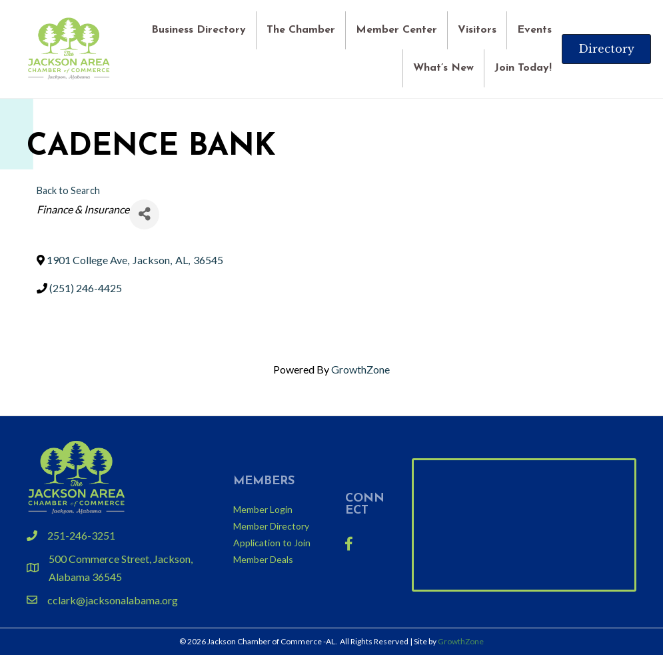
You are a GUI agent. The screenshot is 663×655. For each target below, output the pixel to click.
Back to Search (68, 190)
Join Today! (523, 68)
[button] (606, 49)
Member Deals (263, 559)
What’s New (443, 68)
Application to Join (272, 542)
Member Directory (271, 526)
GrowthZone (360, 369)
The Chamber (301, 29)
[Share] (144, 214)
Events (534, 29)
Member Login (263, 509)
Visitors (477, 29)
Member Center (396, 29)
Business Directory (198, 29)
